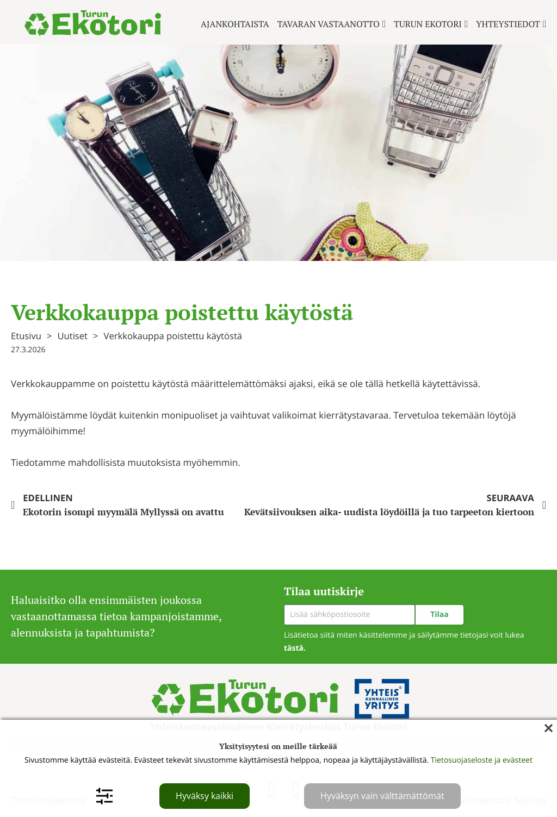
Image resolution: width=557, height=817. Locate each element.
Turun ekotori (428, 24)
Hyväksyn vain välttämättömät (382, 796)
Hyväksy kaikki (204, 796)
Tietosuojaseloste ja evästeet (482, 760)
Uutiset (72, 335)
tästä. (295, 648)
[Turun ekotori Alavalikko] (466, 24)
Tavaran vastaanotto (328, 24)
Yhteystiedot (508, 24)
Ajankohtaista (235, 24)
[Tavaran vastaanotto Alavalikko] (384, 24)
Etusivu (26, 335)
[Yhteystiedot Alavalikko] (544, 24)
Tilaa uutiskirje (324, 591)
